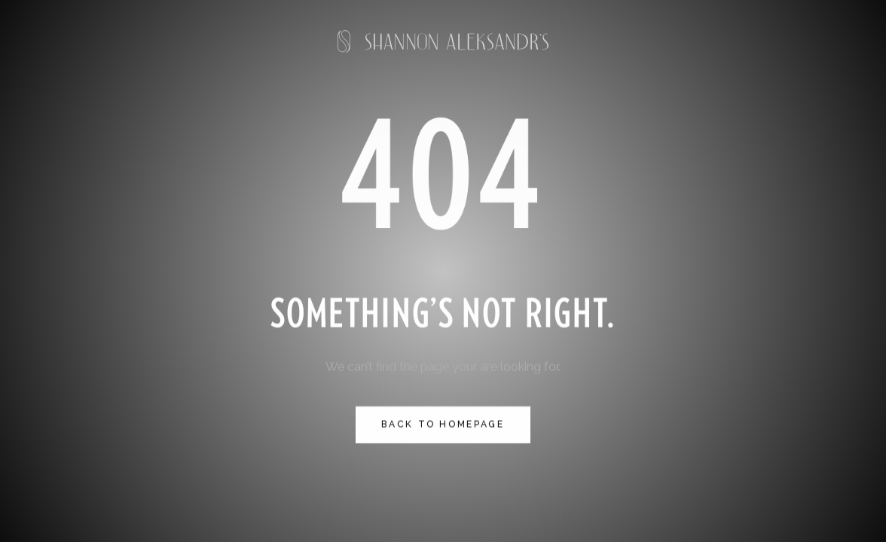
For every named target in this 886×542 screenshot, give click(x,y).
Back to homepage (442, 425)
